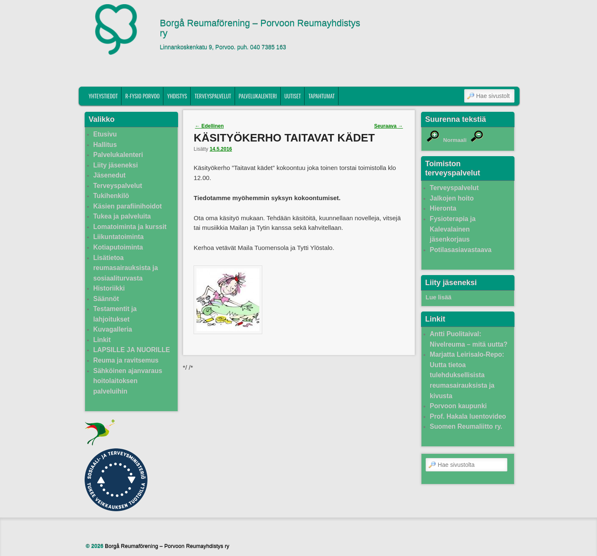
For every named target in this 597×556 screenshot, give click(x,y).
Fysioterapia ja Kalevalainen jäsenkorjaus (453, 229)
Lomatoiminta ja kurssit (130, 226)
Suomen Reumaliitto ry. (466, 426)
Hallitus (105, 144)
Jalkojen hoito (452, 198)
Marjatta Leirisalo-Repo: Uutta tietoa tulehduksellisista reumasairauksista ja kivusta (467, 375)
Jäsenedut (109, 175)
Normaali (455, 140)
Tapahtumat (321, 96)
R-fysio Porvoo (142, 96)
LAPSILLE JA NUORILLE (131, 349)
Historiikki (109, 288)
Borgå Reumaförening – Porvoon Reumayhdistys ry (260, 28)
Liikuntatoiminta (118, 236)
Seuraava (388, 126)
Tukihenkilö (111, 195)
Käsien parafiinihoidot (127, 206)
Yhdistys (177, 96)
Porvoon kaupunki (458, 405)
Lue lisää (439, 297)
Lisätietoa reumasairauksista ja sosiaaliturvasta (125, 268)
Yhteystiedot (103, 96)
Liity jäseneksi (115, 165)
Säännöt (106, 298)
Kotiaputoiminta (118, 247)
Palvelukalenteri (258, 96)
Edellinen (209, 126)
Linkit (102, 339)
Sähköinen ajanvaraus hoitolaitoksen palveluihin (128, 381)
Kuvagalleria (112, 329)
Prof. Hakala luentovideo (468, 416)
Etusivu (105, 134)
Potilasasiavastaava (460, 249)
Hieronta (443, 208)
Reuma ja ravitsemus (126, 360)
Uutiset (292, 96)
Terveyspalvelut (212, 96)
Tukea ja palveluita (122, 216)
